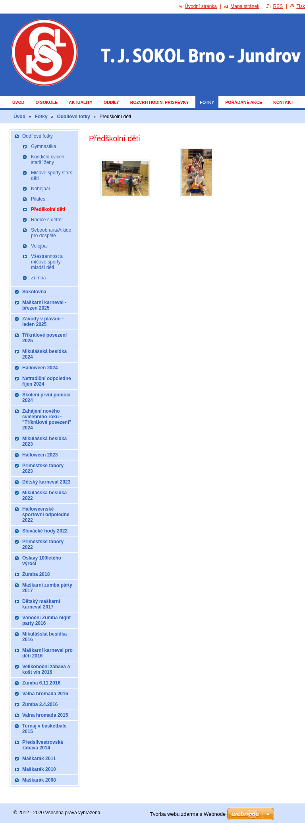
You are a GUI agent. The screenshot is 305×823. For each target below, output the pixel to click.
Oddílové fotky (73, 116)
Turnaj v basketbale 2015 (44, 728)
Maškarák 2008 (39, 780)
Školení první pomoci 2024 (46, 397)
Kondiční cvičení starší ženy (48, 159)
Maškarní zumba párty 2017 (47, 587)
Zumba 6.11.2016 (41, 683)
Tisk (300, 6)
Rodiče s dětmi (46, 219)
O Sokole (46, 102)
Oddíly (111, 102)
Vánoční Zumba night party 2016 (46, 620)
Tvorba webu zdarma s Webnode (188, 814)
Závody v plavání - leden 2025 (43, 321)
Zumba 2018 (36, 574)
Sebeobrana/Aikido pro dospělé (51, 232)
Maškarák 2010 (39, 769)
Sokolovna (34, 291)
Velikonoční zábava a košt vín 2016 (46, 669)
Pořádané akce (243, 102)
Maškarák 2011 (39, 758)
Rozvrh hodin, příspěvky (159, 102)
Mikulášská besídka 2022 (44, 495)
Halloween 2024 (40, 368)
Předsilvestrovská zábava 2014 (42, 745)
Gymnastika (43, 146)
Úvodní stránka (201, 6)
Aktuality (81, 102)
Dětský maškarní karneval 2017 (41, 604)
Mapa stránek (244, 6)
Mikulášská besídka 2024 (44, 354)
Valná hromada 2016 (45, 693)
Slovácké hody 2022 (45, 531)
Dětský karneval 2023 (46, 482)
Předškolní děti (48, 209)
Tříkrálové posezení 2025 (44, 337)
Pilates (38, 199)
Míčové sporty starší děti (52, 175)
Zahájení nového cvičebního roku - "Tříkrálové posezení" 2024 (46, 419)
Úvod (18, 102)
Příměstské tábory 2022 (43, 544)
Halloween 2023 (40, 455)
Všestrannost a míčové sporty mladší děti (47, 262)
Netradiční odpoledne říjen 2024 (46, 381)
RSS (278, 6)
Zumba (38, 278)
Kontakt (283, 102)
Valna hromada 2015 (45, 715)
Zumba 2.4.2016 (40, 704)
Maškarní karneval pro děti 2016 (47, 653)
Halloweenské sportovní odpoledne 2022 (45, 514)
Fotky (207, 102)
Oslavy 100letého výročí (41, 560)
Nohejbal (40, 188)
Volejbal (39, 246)
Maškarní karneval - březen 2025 (44, 305)
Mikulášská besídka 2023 (44, 441)
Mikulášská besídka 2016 (44, 636)
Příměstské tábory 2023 (43, 468)
